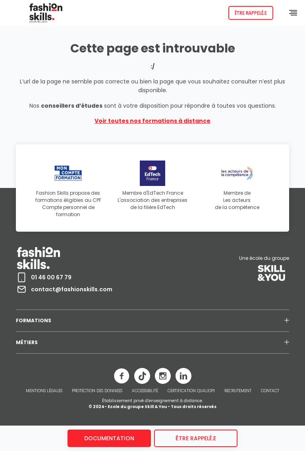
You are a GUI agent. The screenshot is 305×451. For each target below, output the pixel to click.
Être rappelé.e (251, 13)
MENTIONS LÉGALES (44, 391)
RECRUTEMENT (237, 391)
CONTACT (270, 391)
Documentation (109, 438)
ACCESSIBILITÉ (145, 391)
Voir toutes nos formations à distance (152, 121)
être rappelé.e (196, 438)
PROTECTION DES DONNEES (97, 391)
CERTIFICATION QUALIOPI (191, 391)
